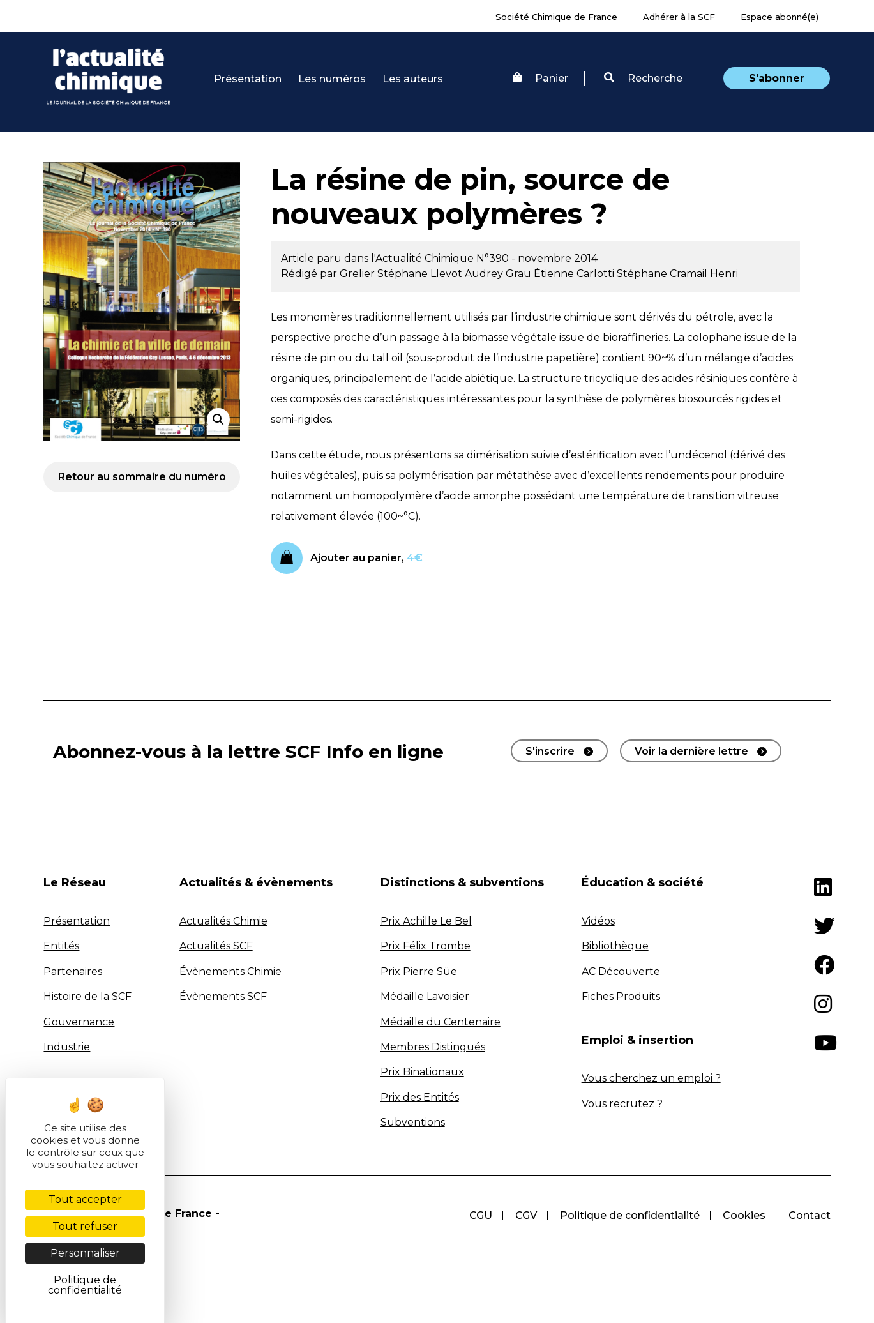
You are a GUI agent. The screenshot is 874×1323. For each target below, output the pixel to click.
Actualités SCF (216, 946)
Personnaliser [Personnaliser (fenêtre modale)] (85, 1253)
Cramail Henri (704, 274)
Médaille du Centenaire (440, 1022)
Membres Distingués (432, 1047)
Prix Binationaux (422, 1072)
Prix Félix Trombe (425, 946)
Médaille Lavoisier (424, 996)
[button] (643, 78)
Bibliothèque (615, 946)
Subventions (412, 1122)
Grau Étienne (541, 274)
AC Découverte (621, 971)
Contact (809, 1215)
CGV (526, 1215)
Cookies (744, 1215)
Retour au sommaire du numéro (142, 477)
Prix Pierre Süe (418, 971)
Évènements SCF (223, 996)
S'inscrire (550, 751)
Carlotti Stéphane (623, 274)
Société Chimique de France (556, 16)
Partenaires (72, 971)
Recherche (643, 78)
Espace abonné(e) (779, 16)
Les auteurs (412, 79)
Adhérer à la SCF (679, 16)
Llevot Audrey (468, 274)
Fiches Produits (621, 996)
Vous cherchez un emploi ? (651, 1078)
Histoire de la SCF (87, 996)
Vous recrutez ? (622, 1104)
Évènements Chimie (230, 971)
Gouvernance (78, 1022)
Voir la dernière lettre (691, 751)
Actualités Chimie (223, 921)
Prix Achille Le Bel (426, 921)
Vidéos (598, 921)
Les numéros (332, 79)
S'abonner (776, 78)
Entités (61, 946)
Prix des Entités (419, 1097)
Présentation (248, 79)
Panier (540, 78)
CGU (480, 1215)
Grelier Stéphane (385, 274)
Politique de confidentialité (630, 1215)
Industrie (66, 1047)
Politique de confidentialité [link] (85, 1285)
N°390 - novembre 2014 (537, 258)
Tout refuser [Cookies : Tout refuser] (84, 1226)
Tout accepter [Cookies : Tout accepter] (85, 1199)
